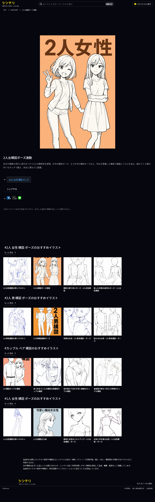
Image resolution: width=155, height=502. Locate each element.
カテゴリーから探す (144, 483)
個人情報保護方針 (138, 488)
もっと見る (10, 252)
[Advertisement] (77, 21)
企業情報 (149, 488)
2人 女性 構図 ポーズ (19, 179)
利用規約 (127, 488)
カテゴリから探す (142, 4)
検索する (109, 4)
